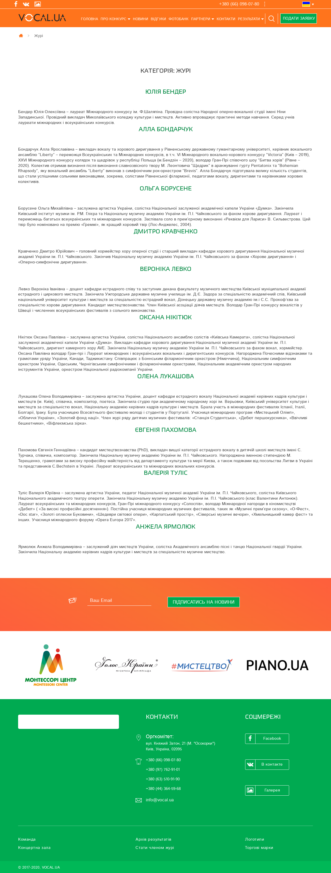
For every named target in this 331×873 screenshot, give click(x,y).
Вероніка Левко (165, 269)
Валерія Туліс (165, 473)
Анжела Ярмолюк (165, 526)
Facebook (263, 739)
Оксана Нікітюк (165, 317)
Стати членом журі (155, 848)
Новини (140, 19)
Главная (21, 35)
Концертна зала (34, 848)
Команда (27, 839)
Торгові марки (259, 848)
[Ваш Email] (119, 600)
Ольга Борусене (166, 188)
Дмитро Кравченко (166, 231)
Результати (249, 19)
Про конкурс (113, 19)
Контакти (226, 19)
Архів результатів (153, 839)
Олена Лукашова (165, 376)
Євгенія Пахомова (165, 430)
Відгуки (158, 19)
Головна (89, 19)
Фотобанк (179, 19)
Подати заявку (298, 19)
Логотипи (254, 839)
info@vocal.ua (160, 800)
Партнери (200, 19)
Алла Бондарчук (166, 129)
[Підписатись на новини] (203, 602)
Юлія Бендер (165, 91)
